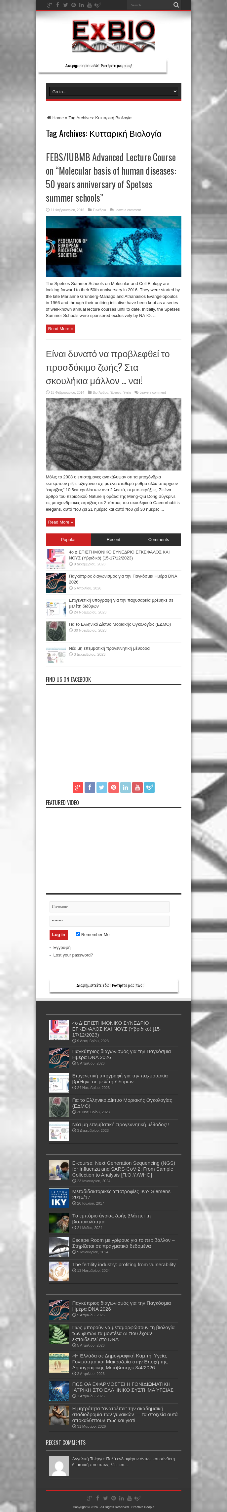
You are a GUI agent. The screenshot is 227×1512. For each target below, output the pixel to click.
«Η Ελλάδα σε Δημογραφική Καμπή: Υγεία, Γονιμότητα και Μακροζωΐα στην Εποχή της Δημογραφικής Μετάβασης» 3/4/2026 (120, 1361)
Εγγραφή (62, 947)
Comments (158, 539)
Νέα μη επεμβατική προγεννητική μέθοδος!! (110, 648)
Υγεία (127, 392)
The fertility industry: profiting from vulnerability (124, 1264)
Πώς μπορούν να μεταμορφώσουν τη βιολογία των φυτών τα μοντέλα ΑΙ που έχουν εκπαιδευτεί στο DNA (123, 1333)
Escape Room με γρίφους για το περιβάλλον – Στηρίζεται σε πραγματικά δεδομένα (123, 1243)
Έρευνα (115, 392)
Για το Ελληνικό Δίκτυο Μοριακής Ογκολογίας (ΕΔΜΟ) (120, 624)
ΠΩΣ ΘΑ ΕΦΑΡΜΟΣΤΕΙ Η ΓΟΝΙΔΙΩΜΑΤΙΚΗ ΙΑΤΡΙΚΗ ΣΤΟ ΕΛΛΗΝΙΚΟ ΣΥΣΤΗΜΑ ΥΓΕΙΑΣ (123, 1387)
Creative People (142, 1507)
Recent (113, 539)
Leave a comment (128, 210)
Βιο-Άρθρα (100, 392)
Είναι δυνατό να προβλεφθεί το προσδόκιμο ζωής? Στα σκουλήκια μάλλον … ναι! (108, 366)
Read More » (60, 328)
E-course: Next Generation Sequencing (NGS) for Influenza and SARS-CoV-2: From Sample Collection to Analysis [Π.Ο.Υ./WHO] (123, 1169)
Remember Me (93, 934)
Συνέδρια (99, 210)
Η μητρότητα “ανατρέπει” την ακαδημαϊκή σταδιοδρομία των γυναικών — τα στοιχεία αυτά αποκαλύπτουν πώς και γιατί (125, 1414)
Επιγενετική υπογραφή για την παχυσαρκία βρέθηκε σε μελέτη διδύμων (120, 1078)
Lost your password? (73, 955)
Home (55, 117)
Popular (68, 539)
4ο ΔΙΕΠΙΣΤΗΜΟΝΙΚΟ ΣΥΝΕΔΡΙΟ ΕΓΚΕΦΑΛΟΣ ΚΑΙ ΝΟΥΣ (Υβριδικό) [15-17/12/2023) (117, 1029)
